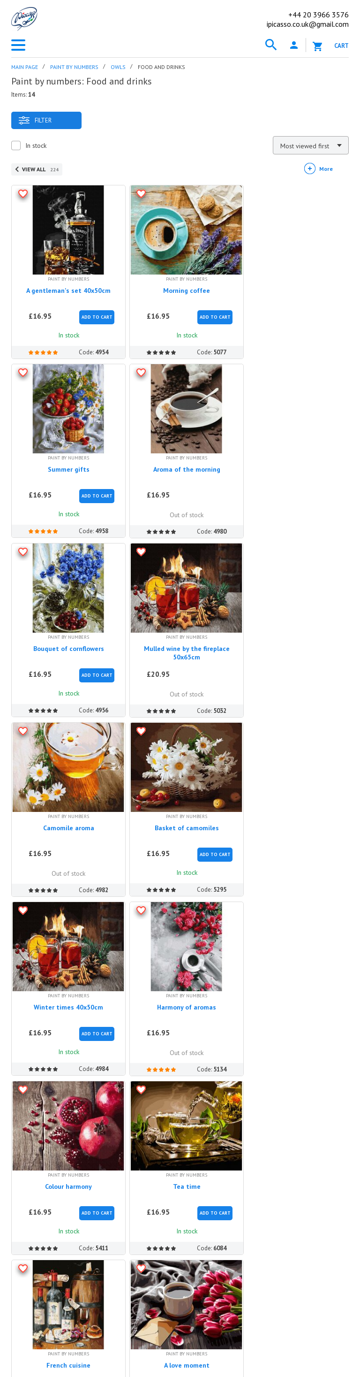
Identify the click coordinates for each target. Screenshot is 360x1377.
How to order (177, 1173)
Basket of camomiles (180, 639)
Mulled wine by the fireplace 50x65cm (294, 467)
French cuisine (67, 990)
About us (25, 1173)
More (326, 168)
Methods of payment (189, 1189)
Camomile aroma (66, 639)
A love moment (180, 990)
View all (40, 169)
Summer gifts (294, 287)
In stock (35, 145)
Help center (181, 1146)
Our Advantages (36, 1189)
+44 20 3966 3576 (55, 1269)
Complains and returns (190, 1221)
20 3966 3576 (318, 14)
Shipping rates (177, 1205)
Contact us (35, 1241)
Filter (35, 120)
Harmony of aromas (66, 815)
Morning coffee (180, 287)
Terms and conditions (44, 1221)
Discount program (39, 1205)
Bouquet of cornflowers (180, 463)
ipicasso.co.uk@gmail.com (308, 24)
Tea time (294, 815)
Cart (341, 46)
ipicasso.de (171, 1316)
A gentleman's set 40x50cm (66, 287)
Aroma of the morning (66, 463)
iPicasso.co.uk (42, 1146)
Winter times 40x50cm (294, 639)
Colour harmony (180, 815)
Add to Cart (93, 314)
